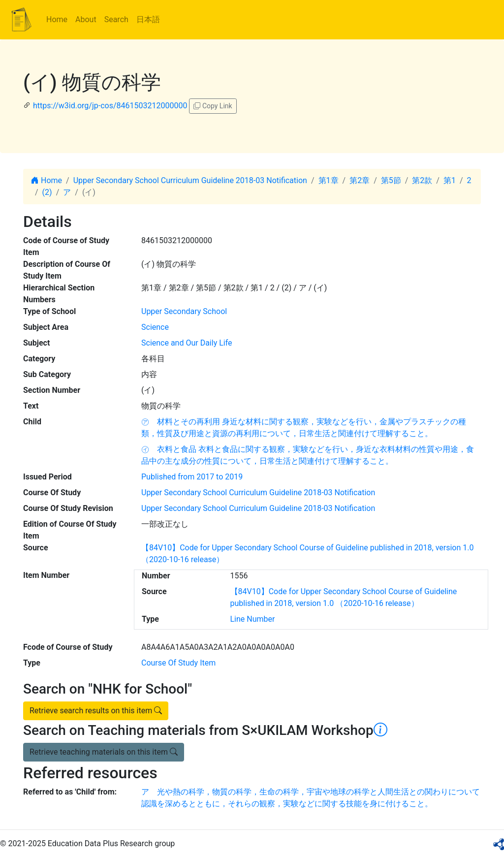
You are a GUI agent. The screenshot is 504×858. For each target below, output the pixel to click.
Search (116, 19)
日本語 (148, 19)
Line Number (252, 619)
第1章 (328, 180)
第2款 (422, 180)
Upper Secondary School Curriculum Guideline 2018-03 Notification (190, 180)
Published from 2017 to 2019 (192, 476)
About (85, 19)
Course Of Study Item (178, 662)
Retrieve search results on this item (96, 710)
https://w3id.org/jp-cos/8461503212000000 (110, 105)
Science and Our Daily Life (186, 343)
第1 (449, 180)
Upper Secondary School (184, 311)
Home (56, 19)
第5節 (391, 180)
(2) (47, 192)
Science (155, 327)
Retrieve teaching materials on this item (104, 752)
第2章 (359, 180)
